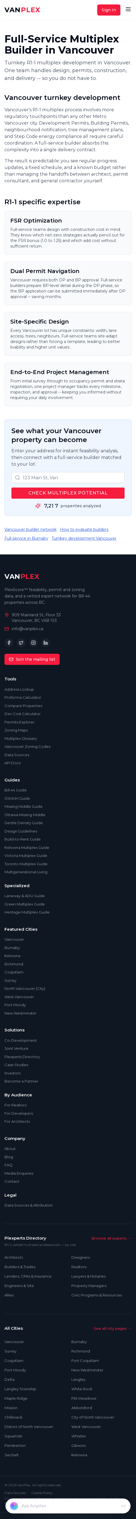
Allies (9, 1295)
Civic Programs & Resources (96, 1295)
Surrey (10, 1351)
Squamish (13, 1436)
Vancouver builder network (30, 529)
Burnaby (79, 1341)
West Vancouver (86, 1426)
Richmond (80, 1351)
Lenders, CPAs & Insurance (28, 1276)
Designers (80, 1257)
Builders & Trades (19, 1267)
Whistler (78, 1436)
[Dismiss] (123, 1505)
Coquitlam (13, 1360)
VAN (22, 10)
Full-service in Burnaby (26, 538)
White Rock (82, 1389)
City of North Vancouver (92, 1417)
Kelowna (79, 1455)
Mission (11, 1408)
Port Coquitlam (85, 1360)
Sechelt (11, 1455)
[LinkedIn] (45, 642)
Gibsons (78, 1445)
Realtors (78, 1267)
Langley (78, 1379)
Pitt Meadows (83, 1398)
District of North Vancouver (28, 1426)
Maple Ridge (16, 1398)
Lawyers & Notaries (88, 1276)
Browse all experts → (111, 1238)
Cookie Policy (42, 1493)
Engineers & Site (19, 1285)
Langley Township (20, 1389)
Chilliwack (13, 1417)
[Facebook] (8, 642)
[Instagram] (33, 642)
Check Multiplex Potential (68, 493)
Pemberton (15, 1445)
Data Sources (15, 1493)
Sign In (109, 9)
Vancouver (14, 1341)
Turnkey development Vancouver (84, 538)
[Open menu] (128, 9)
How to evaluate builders (84, 529)
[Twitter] (21, 642)
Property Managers (88, 1285)
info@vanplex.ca (27, 628)
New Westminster (87, 1370)
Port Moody (15, 1370)
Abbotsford (81, 1408)
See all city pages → (113, 1328)
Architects (13, 1257)
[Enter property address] (69, 1506)
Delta (9, 1379)
